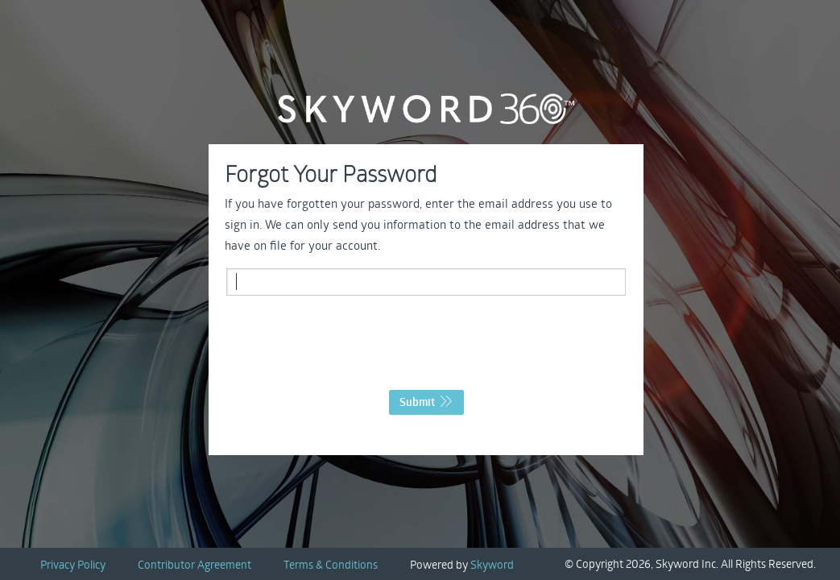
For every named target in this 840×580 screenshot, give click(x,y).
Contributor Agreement (194, 564)
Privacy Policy (73, 564)
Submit (426, 402)
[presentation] (426, 347)
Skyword (492, 564)
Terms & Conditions (330, 564)
